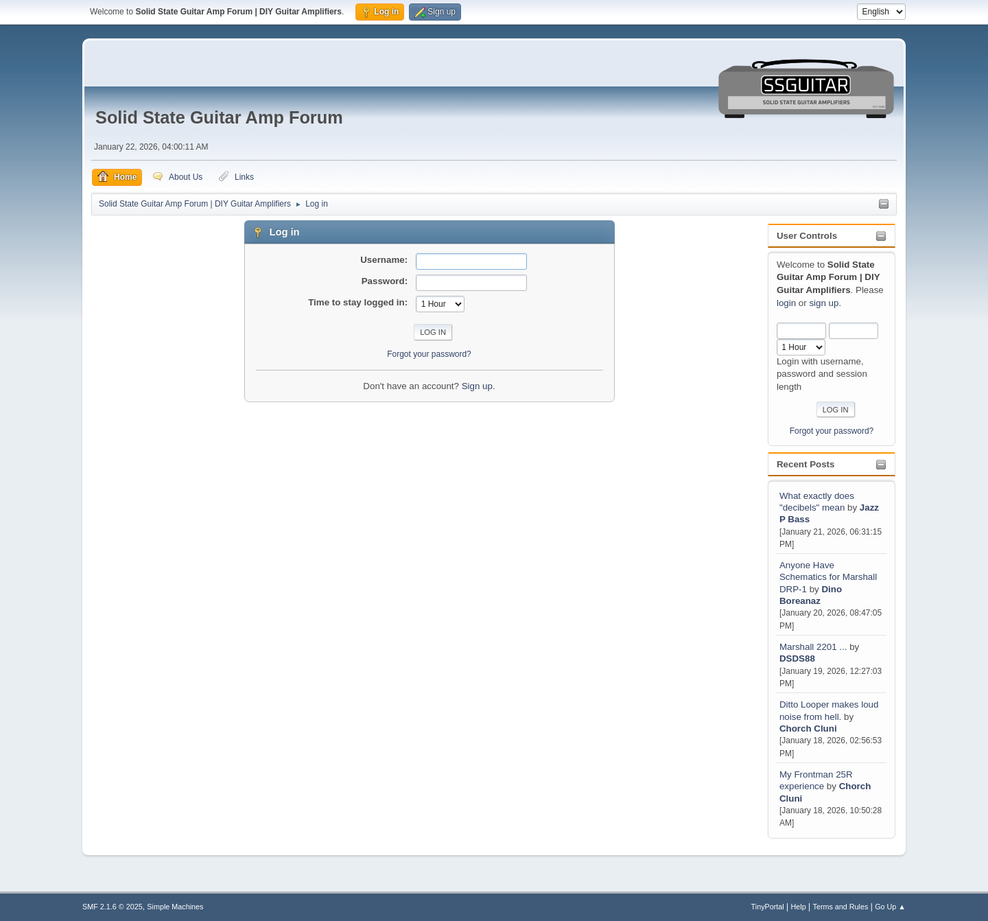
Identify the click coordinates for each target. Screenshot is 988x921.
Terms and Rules (841, 906)
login (786, 303)
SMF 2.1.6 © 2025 (112, 906)
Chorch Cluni (808, 728)
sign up (823, 303)
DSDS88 (797, 658)
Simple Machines (175, 906)
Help (798, 906)
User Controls (807, 236)
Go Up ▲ (890, 906)
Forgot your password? (832, 431)
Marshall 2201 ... (813, 647)
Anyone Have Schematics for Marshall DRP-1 (828, 577)
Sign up (477, 386)
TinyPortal (767, 906)
